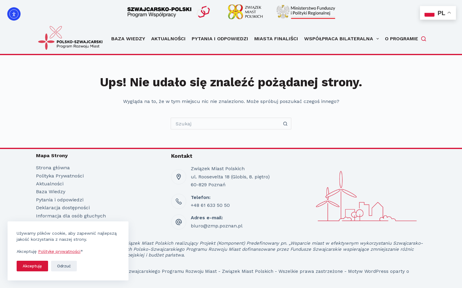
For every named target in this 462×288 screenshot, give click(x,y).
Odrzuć (64, 266)
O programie (401, 38)
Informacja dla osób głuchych (71, 216)
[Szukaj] (423, 38)
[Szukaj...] (225, 124)
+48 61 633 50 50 (210, 205)
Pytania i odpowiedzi (220, 38)
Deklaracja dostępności (63, 207)
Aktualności (168, 38)
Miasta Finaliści (276, 38)
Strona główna (53, 167)
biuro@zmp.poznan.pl (216, 226)
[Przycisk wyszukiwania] (285, 124)
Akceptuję (32, 266)
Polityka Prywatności (60, 176)
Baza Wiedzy (128, 38)
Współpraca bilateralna (341, 38)
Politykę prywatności (59, 251)
